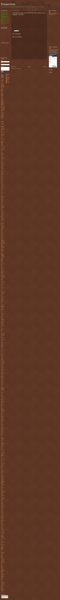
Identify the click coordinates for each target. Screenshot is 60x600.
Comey (2, 204)
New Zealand (2, 433)
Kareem (2, 368)
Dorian (2, 262)
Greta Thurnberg (2, 309)
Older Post (45, 66)
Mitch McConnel (2, 416)
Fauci (1, 283)
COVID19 (2, 218)
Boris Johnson (2, 177)
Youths (2, 591)
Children (2, 192)
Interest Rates (2, 345)
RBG (1, 474)
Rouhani (2, 485)
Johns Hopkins (2, 365)
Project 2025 (2, 463)
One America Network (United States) (2, 94)
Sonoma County (2, 506)
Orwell (2, 440)
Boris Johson (2, 179)
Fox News (2, 293)
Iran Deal (2, 350)
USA (1, 564)
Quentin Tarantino (2, 471)
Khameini (2, 372)
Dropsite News (2, 264)
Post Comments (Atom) (18, 68)
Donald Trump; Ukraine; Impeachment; (2, 250)
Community (2, 205)
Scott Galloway (2, 493)
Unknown (8, 82)
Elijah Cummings (2, 271)
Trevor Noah (2, 537)
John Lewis (2, 364)
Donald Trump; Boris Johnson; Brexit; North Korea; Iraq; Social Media (2, 241)
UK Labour (2, 542)
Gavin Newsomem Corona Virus (2, 301)
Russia (2, 488)
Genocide (2, 304)
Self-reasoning (2, 497)
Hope (1, 327)
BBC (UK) (2, 79)
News (1, 435)
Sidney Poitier (2, 500)
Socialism (2, 504)
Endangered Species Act (2, 276)
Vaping (2, 565)
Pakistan (2, 445)
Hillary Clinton (2, 317)
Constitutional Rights (2, 207)
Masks (2, 398)
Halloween (2, 313)
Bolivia (2, 175)
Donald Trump (2, 236)
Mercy (2, 407)
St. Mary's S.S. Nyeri (2, 516)
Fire (1, 289)
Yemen (2, 590)
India (1, 341)
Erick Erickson (2, 279)
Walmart (2, 579)
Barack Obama (2, 167)
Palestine (2, 446)
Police (2, 460)
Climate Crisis (2, 202)
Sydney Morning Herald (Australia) (2, 100)
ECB (1, 265)
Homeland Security (2, 322)
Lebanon (2, 384)
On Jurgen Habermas (2, 438)
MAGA (2, 393)
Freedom (2, 296)
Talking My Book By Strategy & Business (2, 103)
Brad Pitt (2, 180)
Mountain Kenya (2, 420)
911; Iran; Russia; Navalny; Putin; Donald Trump (2, 143)
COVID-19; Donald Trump (2, 216)
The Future (2, 532)
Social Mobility (2, 503)
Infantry (2, 343)
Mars (1, 394)
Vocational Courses (2, 576)
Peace (2, 447)
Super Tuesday (2, 524)
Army (1, 160)
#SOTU (2, 131)
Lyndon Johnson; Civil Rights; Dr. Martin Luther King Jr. (2, 389)
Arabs (2, 159)
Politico (2, 461)
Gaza (1, 303)
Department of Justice (2, 228)
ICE (1, 330)
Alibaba (2, 152)
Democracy (2, 225)
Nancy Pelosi (2, 426)
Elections (2, 269)
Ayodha (2, 164)
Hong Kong (2, 325)
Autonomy (2, 163)
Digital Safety (2, 230)
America (2, 157)
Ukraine (2, 545)
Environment (2, 277)
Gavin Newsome (2, 298)
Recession (2, 475)
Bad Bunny (2, 165)
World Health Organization (2, 589)
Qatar (1, 469)
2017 (1, 137)
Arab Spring (2, 158)
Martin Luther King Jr (2, 396)
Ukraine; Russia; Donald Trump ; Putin (2, 548)
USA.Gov (2, 118)
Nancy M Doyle (8, 79)
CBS (1, 190)
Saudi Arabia (2, 492)
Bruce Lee (2, 184)
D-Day (2, 220)
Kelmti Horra (2, 369)
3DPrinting (2, 138)
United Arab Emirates (2, 552)
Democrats (2, 226)
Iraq (1, 351)
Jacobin (2, 355)
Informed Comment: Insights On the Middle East (2, 86)
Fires (1, 290)
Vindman (2, 568)
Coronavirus (2, 212)
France (2, 294)
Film (1, 286)
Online (2, 439)
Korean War (2, 373)
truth (1, 540)
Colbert (2, 203)
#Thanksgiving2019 (2, 134)
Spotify (2, 512)
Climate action (2, 198)
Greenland (2, 307)
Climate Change (2, 200)
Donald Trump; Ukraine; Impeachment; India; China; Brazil (2, 255)
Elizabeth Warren (2, 273)
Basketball (2, 168)
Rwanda (2, 489)
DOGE (2, 232)
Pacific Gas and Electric (2, 443)
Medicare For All (2, 404)
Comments (3, 597)
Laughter (2, 383)
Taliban (2, 528)
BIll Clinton (2, 174)
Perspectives (8, 4)
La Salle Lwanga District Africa (2, 376)
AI (1, 151)
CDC (1, 191)
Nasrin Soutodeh (2, 428)
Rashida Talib (2, 473)
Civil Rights (2, 196)
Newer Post (13, 66)
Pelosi (2, 448)
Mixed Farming (2, 418)
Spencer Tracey (2, 510)
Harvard (2, 314)
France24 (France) (2, 80)
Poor (1, 462)
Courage (2, 213)
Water (2, 581)
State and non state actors (2, 518)
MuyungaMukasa (8, 77)
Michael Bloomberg (2, 409)
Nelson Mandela (2, 431)
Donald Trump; (2, 238)
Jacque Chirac (2, 357)
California (2, 186)
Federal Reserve (2, 285)
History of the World (2, 319)
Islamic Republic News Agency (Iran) (2, 90)
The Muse (2, 113)
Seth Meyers (2, 498)
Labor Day (2, 379)
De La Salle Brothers (2, 223)
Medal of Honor (2, 400)
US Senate (2, 561)
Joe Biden (2, 361)
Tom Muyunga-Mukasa (2, 536)
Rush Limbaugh (2, 487)
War (1, 580)
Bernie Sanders (2, 172)
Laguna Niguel (2, 382)
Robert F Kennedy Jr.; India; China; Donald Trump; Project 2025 (2, 482)
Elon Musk (2, 274)
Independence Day (2, 340)
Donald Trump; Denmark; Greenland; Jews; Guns (2, 246)
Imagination (2, 334)
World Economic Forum (2, 586)
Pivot (1, 457)
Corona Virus (2, 210)
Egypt (2, 268)
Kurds (2, 374)
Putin (1, 468)
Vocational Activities (2, 574)
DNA (1, 231)
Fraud (2, 295)
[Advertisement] (29, 63)
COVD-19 (2, 214)
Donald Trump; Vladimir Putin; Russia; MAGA (2, 259)
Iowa (1, 348)
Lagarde (2, 380)
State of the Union (2, 520)
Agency (2, 150)
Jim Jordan (2, 360)
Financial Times (2, 288)
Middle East (2, 410)
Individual (2, 342)
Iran (1, 349)
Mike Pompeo (2, 413)
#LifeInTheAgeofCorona (2, 126)
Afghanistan (2, 149)
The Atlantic (2, 531)
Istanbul (2, 354)
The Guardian (2, 112)
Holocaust (2, 320)
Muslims (2, 424)
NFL (1, 436)
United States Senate (2, 557)
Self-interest (2, 495)
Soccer (2, 501)
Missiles (2, 414)
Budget (2, 185)
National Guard (2, 429)
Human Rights (2, 329)
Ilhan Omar (2, 333)
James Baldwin (2, 359)
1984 (1, 136)
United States (2, 554)
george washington (2, 306)
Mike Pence (2, 411)
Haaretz (2, 83)
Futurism (2, 82)
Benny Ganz (2, 171)
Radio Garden (2, 97)
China (2, 195)
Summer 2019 (2, 522)
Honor (2, 326)
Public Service (2, 466)
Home (29, 66)
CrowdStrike (2, 219)
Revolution (2, 479)
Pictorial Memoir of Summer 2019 (2, 455)
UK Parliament (2, 544)
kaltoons (2, 367)
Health (2, 315)
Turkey (2, 541)
